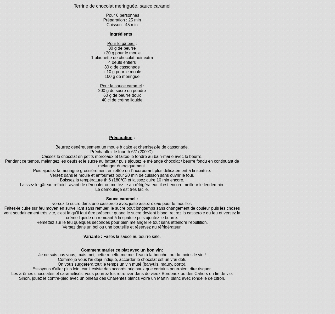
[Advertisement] (121, 118)
